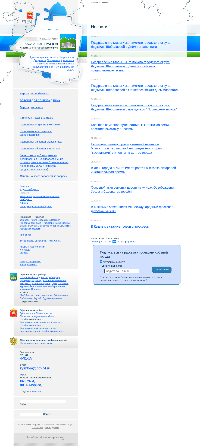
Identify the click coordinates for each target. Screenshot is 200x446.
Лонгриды (25, 249)
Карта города (38, 220)
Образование (61, 295)
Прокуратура (27, 280)
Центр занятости (43, 295)
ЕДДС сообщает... (29, 189)
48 (110, 241)
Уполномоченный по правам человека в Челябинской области (41, 323)
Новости (53, 57)
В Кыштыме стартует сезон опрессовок (120, 226)
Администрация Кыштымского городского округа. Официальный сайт (47, 43)
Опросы (24, 252)
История (55, 220)
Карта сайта (57, 29)
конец (133, 241)
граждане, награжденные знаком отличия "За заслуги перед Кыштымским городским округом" (45, 226)
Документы (39, 60)
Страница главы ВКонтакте (37, 117)
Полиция (35, 289)
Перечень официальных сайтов (37, 316)
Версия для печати (31, 107)
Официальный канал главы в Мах (41, 141)
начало (95, 241)
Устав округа (26, 240)
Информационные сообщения (36, 206)
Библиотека (26, 298)
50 (119, 241)
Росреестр (25, 283)
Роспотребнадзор (50, 277)
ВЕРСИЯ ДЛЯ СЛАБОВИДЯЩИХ (40, 100)
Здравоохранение (52, 298)
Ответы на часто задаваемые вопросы (43, 175)
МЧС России (26, 295)
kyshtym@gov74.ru (35, 368)
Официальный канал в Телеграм (40, 148)
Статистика (37, 427)
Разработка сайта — (45, 437)
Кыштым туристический (32, 246)
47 (106, 241)
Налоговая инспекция (54, 280)
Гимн (50, 240)
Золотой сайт (9, 15)
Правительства (44, 313)
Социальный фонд (30, 277)
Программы (53, 60)
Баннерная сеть (28, 264)
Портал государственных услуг (36, 343)
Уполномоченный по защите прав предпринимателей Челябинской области (42, 329)
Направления (66, 57)
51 (122, 241)
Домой (43, 29)
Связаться (50, 29)
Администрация (39, 57)
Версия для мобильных (34, 93)
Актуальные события (112, 262)
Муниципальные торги (61, 63)
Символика (40, 240)
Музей (38, 298)
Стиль (57, 240)
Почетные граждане (30, 223)
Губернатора (26, 313)
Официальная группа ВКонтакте (40, 124)
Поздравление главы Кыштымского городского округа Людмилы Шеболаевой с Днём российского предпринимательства (130, 66)
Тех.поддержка (52, 427)
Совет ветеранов (41, 283)
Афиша (24, 203)
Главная (94, 2)
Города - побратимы (30, 261)
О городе (25, 220)
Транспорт (25, 234)
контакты (35, 391)
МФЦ (38, 280)
